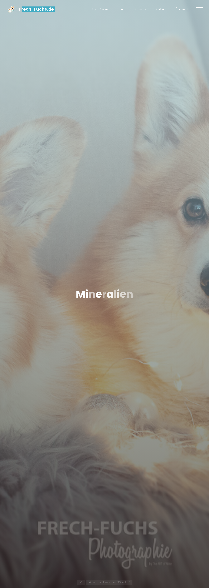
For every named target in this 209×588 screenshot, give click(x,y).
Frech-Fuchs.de (36, 9)
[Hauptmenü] (199, 9)
